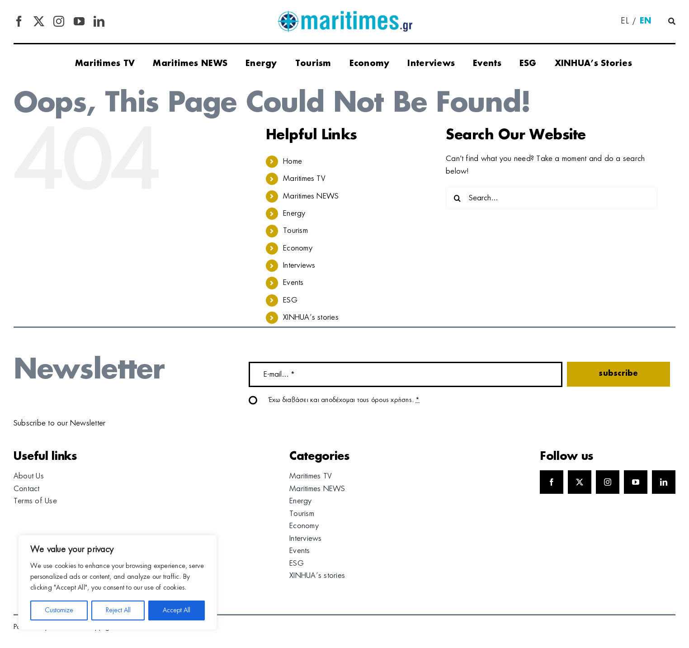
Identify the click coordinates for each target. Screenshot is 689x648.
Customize (59, 610)
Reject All (118, 610)
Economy (297, 248)
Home (292, 161)
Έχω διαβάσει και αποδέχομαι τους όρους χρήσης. (344, 400)
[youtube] (79, 21)
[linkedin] (99, 21)
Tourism (295, 230)
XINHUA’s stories (311, 317)
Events (293, 282)
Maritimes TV (304, 178)
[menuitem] (625, 22)
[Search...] (551, 198)
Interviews (299, 265)
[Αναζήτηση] (671, 21)
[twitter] (38, 21)
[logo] (344, 13)
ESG (290, 300)
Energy (294, 213)
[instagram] (58, 21)
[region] (117, 582)
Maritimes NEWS (311, 196)
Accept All (176, 610)
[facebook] (19, 21)
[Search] (457, 198)
